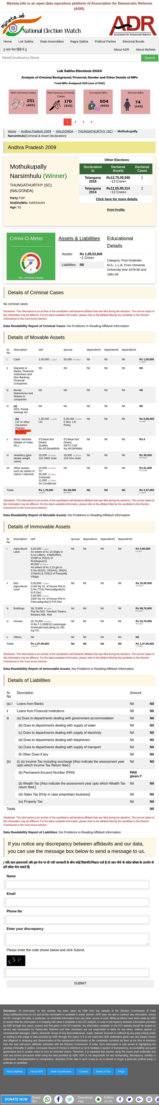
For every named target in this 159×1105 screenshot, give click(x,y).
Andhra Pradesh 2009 (36, 131)
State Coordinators (61, 1071)
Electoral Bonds (133, 41)
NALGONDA (64, 131)
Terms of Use (103, 1071)
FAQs (121, 1071)
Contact (83, 1071)
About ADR (121, 49)
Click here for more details (116, 199)
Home (8, 41)
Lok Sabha (25, 41)
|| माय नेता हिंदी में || (15, 49)
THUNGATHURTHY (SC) (95, 131)
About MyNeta (145, 49)
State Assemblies (52, 41)
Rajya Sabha (79, 41)
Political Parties (105, 41)
